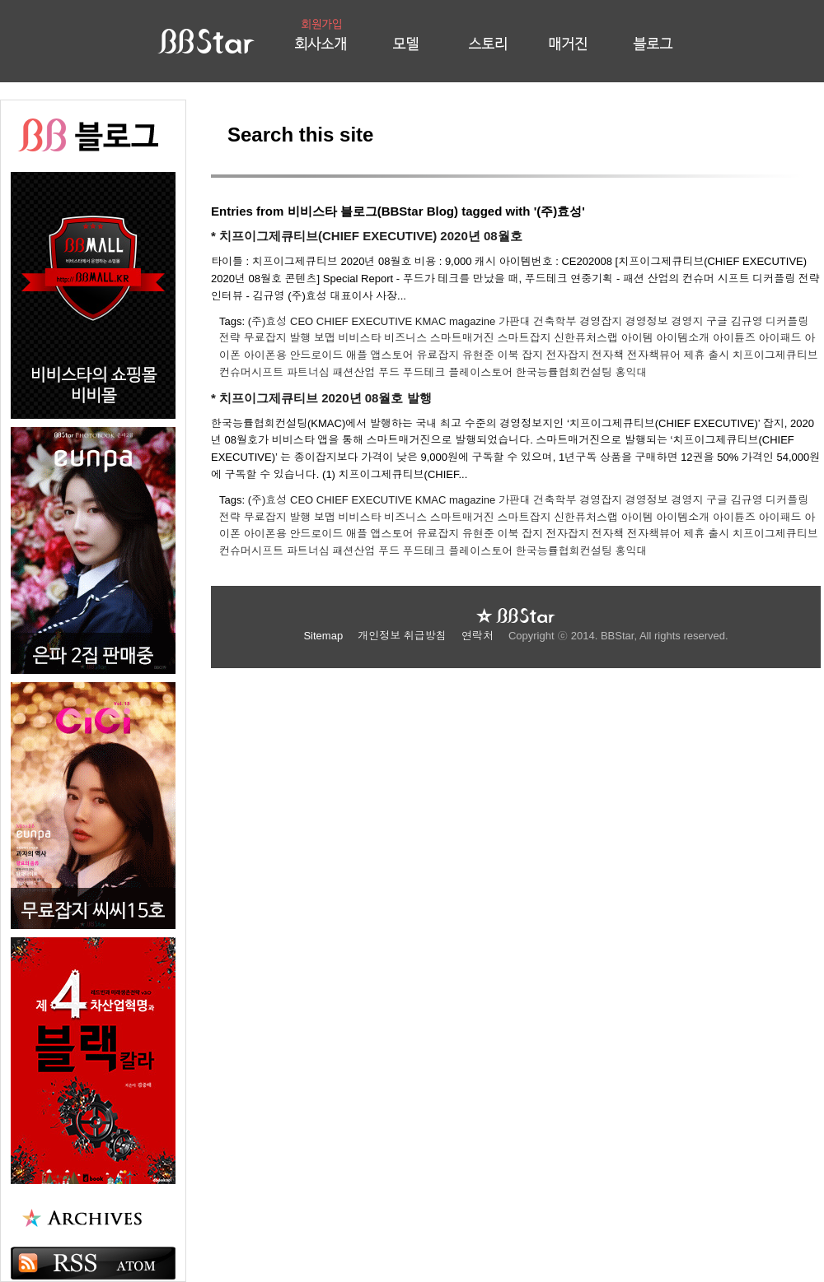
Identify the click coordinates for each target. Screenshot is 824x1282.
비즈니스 (405, 338)
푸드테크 (424, 372)
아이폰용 (265, 355)
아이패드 (780, 338)
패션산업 (353, 372)
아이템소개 (682, 338)
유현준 (478, 355)
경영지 (687, 321)
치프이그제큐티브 (775, 355)
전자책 (608, 355)
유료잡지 (437, 355)
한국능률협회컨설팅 (564, 372)
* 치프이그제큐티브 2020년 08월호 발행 (321, 398)
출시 (718, 355)
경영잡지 (600, 321)
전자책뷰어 (654, 355)
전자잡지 (567, 355)
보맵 (324, 338)
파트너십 (308, 372)
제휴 (694, 355)
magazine (472, 321)
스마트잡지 (523, 338)
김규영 (747, 321)
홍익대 (631, 372)
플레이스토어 (480, 372)
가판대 (515, 321)
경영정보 (646, 321)
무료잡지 (265, 338)
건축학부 (555, 321)
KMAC (431, 321)
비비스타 (360, 338)
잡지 (532, 355)
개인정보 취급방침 (403, 635)
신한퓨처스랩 (586, 338)
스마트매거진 (462, 338)
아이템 (637, 338)
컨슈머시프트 (251, 372)
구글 (717, 321)
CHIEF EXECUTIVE (364, 321)
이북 (507, 355)
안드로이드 (316, 355)
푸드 (389, 372)
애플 (357, 355)
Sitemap (324, 635)
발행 (300, 338)
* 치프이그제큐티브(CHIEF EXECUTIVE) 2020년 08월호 (366, 236)
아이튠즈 (734, 338)
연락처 (479, 635)
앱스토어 (392, 355)
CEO (301, 321)
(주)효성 (268, 321)
